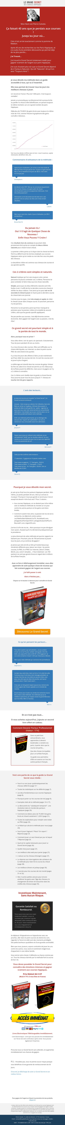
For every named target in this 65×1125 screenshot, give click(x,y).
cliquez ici (32, 1100)
